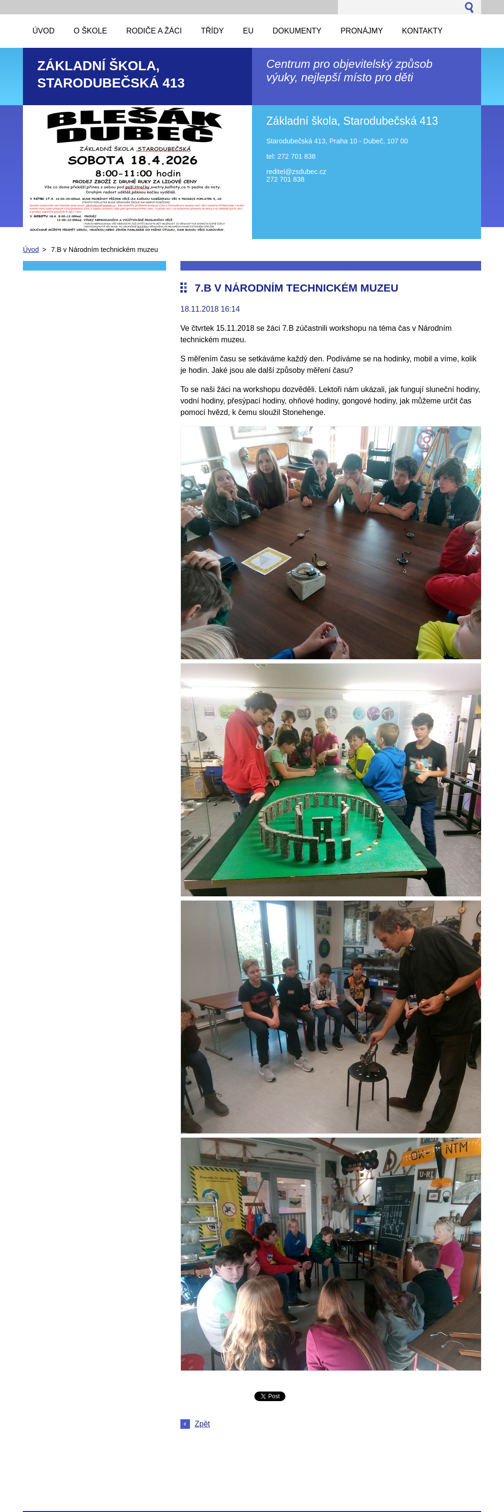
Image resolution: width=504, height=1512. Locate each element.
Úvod (31, 249)
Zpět (202, 1424)
